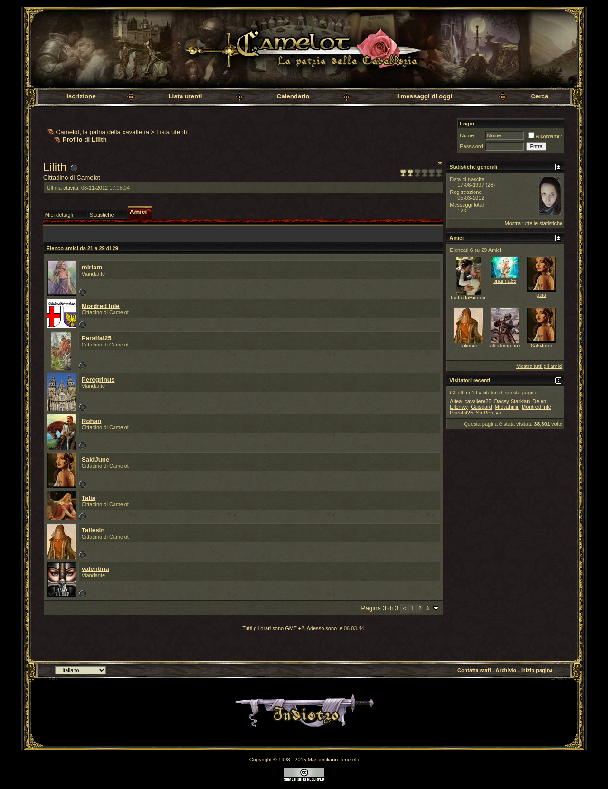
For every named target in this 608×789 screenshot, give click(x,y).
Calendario (293, 96)
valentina (95, 568)
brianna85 (504, 281)
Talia (88, 497)
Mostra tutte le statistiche (534, 223)
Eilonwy (459, 407)
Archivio (505, 670)
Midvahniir (507, 407)
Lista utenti (185, 96)
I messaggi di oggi (424, 96)
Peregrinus (98, 379)
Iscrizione (80, 96)
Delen (539, 401)
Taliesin (93, 530)
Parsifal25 (97, 338)
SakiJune (96, 459)
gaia (541, 295)
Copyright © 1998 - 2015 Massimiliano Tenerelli (304, 759)
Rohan (91, 420)
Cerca (539, 96)
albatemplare (505, 345)
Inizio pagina (537, 670)
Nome (467, 135)
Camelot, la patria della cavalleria (102, 131)
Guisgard (481, 407)
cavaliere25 (478, 401)
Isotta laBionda (468, 297)
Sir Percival (489, 412)
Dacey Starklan (512, 401)
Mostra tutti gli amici (539, 366)
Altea (456, 401)
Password (471, 146)
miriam (92, 267)
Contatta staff (474, 670)
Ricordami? (545, 136)
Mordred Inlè (101, 305)
